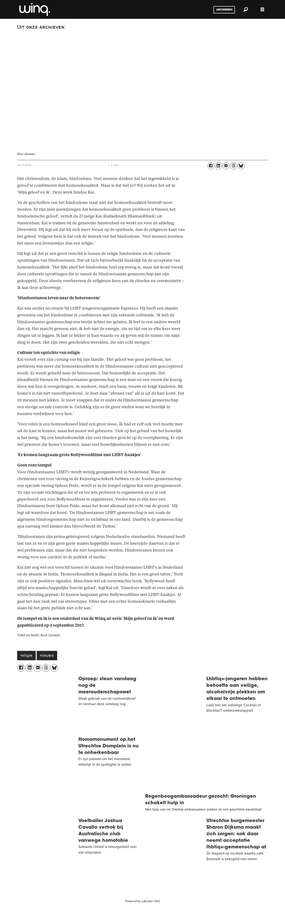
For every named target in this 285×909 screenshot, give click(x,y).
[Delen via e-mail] (225, 165)
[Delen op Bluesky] (241, 165)
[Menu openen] (262, 9)
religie (26, 656)
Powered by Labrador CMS (142, 901)
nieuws (47, 656)
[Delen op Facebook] (210, 165)
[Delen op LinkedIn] (218, 165)
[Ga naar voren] (34, 9)
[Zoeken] (246, 9)
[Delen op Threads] (233, 165)
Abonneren (224, 10)
